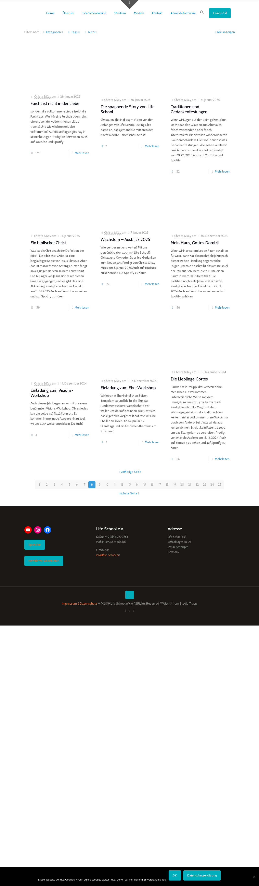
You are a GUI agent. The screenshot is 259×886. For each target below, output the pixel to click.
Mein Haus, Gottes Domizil (195, 242)
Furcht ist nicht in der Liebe (54, 103)
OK (175, 875)
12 (122, 484)
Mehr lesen (82, 153)
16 (152, 484)
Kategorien (53, 32)
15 (144, 484)
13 (129, 484)
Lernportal (220, 13)
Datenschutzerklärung (202, 875)
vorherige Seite (129, 472)
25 (219, 484)
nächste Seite (129, 493)
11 (115, 484)
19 (174, 484)
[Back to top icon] (129, 595)
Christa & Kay (42, 96)
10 (106, 484)
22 (197, 484)
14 (137, 484)
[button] (202, 13)
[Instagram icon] (133, 611)
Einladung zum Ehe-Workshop (128, 387)
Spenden (34, 545)
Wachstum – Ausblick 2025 (125, 239)
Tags (74, 32)
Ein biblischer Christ (48, 242)
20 (182, 484)
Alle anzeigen (224, 32)
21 (189, 484)
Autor (91, 32)
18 (167, 484)
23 (204, 484)
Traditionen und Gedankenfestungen (189, 109)
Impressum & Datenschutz (79, 603)
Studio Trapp (188, 603)
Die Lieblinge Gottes (189, 378)
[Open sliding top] (129, 4)
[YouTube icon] (129, 611)
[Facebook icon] (125, 611)
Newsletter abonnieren (43, 561)
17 (159, 484)
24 (212, 484)
